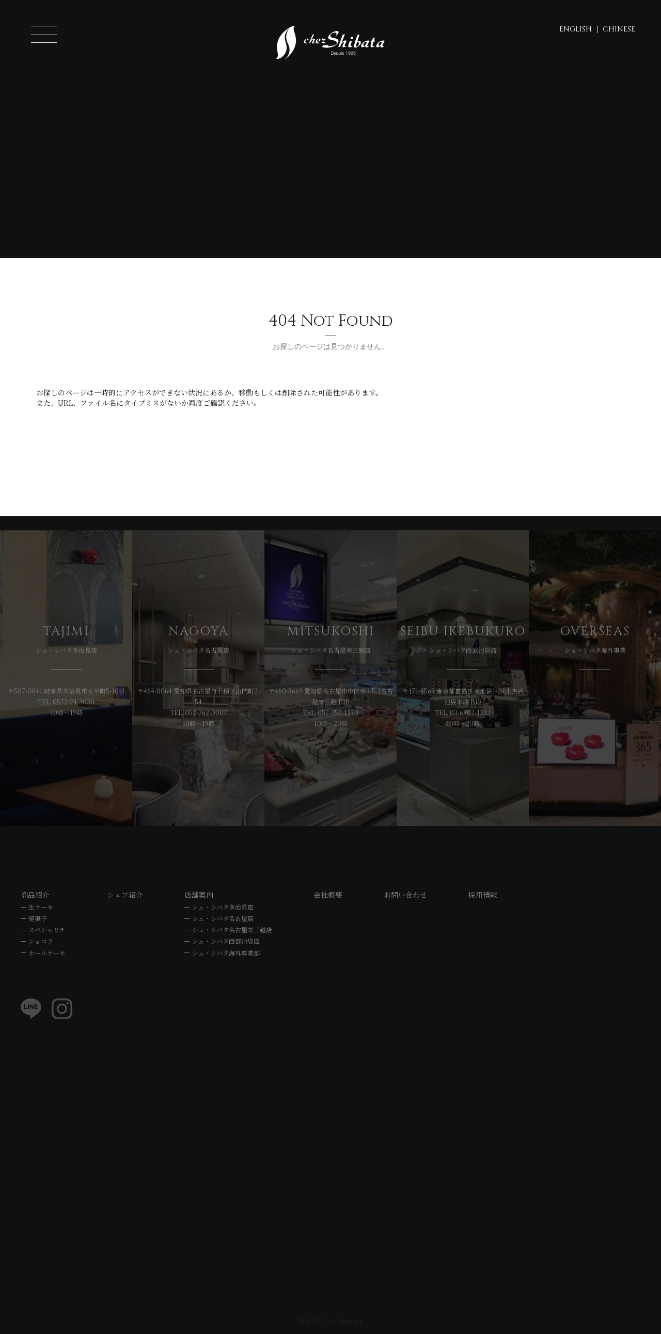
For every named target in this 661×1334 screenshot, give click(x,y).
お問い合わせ (405, 896)
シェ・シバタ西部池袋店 (226, 942)
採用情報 (482, 896)
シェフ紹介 (125, 896)
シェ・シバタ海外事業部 (226, 953)
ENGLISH (575, 29)
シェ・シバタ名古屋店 (223, 919)
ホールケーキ (47, 953)
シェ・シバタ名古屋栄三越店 (232, 931)
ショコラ (40, 942)
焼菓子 (37, 919)
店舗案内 (198, 896)
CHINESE (619, 29)
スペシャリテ (47, 931)
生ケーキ (40, 907)
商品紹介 (35, 896)
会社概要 (327, 896)
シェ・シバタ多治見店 (223, 907)
